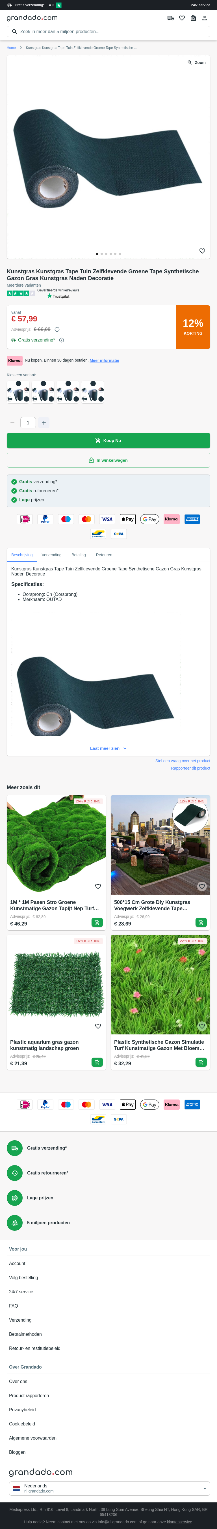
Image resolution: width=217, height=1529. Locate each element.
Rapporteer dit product (190, 768)
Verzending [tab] (51, 555)
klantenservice (179, 1522)
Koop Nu (108, 440)
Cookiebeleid (108, 1424)
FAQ (108, 1306)
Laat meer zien (108, 748)
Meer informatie (104, 360)
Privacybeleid (108, 1410)
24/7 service (200, 5)
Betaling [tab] (79, 555)
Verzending (108, 1320)
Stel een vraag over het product (182, 761)
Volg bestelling (108, 1278)
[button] (109, 1488)
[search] (115, 31)
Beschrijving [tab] (22, 555)
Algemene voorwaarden (108, 1438)
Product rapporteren (108, 1396)
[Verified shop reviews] (59, 5)
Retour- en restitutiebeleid (108, 1348)
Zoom (197, 62)
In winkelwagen (108, 460)
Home (11, 48)
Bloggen (108, 1452)
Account (108, 1264)
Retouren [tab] (104, 555)
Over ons (108, 1382)
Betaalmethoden (108, 1334)
